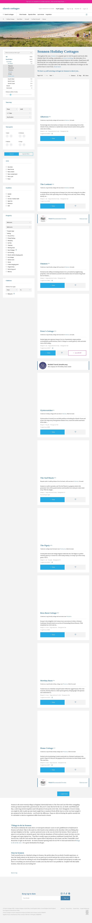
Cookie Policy (76, 908)
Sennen (53, 56)
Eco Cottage (10, 257)
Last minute (40, 14)
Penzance (69, 616)
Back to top (14, 873)
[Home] (3, 19)
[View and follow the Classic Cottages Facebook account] (64, 894)
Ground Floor (10, 235)
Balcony (9, 271)
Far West (20, 63)
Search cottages (9, 14)
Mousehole (11, 68)
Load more (64, 794)
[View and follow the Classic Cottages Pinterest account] (69, 894)
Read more (57, 67)
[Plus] (11, 136)
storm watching (68, 58)
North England (52, 908)
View (53, 138)
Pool (8, 196)
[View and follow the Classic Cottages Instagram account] (62, 894)
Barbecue (9, 203)
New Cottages (11, 250)
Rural (8, 179)
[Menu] (86, 14)
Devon (19, 86)
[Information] (16, 250)
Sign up (66, 898)
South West (19, 59)
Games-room (10, 259)
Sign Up (70, 8)
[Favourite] (75, 138)
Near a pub (9, 176)
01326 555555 (60, 8)
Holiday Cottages (19, 908)
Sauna (8, 262)
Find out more (83, 218)
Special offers (32, 14)
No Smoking (10, 252)
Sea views (9, 167)
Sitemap (63, 908)
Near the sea (10, 169)
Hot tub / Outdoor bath (12, 198)
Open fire (9, 201)
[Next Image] (83, 97)
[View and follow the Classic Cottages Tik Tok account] (66, 894)
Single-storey (10, 267)
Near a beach (10, 171)
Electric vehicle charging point (14, 255)
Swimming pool (11, 269)
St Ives (10, 74)
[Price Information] (52, 133)
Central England (44, 908)
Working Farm (10, 247)
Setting (9, 233)
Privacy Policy (69, 908)
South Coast (20, 83)
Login (85, 8)
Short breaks (22, 14)
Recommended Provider (57, 218)
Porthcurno (63, 549)
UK (19, 57)
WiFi (8, 206)
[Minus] (7, 136)
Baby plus (9, 294)
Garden (8, 194)
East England (6, 910)
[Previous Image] (42, 97)
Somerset (19, 88)
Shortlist (78, 8)
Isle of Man (17, 910)
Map (80, 75)
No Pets (9, 243)
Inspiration (49, 14)
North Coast (20, 81)
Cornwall (19, 62)
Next (51, 75)
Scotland (11, 910)
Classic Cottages (8, 908)
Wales (39, 908)
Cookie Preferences (84, 908)
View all (11, 154)
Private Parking (10, 238)
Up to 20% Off (78, 353)
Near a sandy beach (11, 174)
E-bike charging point (12, 264)
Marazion (10, 66)
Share (86, 75)
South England (33, 908)
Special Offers (25, 154)
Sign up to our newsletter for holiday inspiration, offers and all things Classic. (45, 1)
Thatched (9, 245)
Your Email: (26, 898)
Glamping (9, 240)
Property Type (10, 231)
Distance (73, 75)
